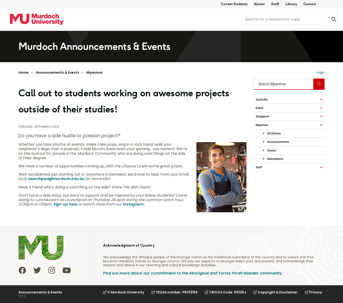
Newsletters (275, 159)
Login (320, 72)
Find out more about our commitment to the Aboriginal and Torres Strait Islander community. (193, 273)
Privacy (313, 292)
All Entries (274, 133)
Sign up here (65, 204)
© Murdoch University (123, 292)
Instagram (133, 204)
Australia (262, 99)
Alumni (259, 4)
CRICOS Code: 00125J (225, 292)
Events (271, 150)
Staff (275, 4)
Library (291, 4)
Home (23, 72)
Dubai (260, 108)
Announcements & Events (57, 72)
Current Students (234, 4)
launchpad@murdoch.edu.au (56, 178)
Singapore (262, 116)
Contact (309, 4)
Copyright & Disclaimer (275, 292)
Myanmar (95, 72)
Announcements (278, 142)
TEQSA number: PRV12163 (175, 292)
